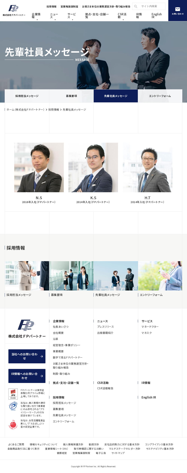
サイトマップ (118, 453)
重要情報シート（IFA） (56, 448)
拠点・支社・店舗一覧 (66, 383)
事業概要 (58, 351)
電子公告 (101, 453)
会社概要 (58, 333)
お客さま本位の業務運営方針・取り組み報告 (71, 365)
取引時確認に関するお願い (88, 448)
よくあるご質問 (16, 444)
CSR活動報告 (105, 388)
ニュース (54, 15)
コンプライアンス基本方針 (159, 444)
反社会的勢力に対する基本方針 (122, 444)
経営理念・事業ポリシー (67, 345)
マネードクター (150, 326)
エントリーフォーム (160, 96)
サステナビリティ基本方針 (160, 448)
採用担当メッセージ (27, 96)
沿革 (55, 339)
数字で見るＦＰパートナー (68, 357)
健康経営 (62, 453)
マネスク (147, 333)
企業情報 (36, 15)
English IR (157, 15)
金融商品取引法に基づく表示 (23, 448)
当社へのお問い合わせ (24, 356)
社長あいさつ (60, 326)
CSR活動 (122, 15)
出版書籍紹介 (105, 333)
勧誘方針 (94, 444)
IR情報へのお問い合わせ (24, 376)
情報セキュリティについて (43, 444)
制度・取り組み (61, 373)
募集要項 (71, 96)
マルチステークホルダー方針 (124, 448)
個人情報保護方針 (73, 444)
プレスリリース (105, 326)
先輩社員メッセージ (116, 96)
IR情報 (139, 15)
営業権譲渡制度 (81, 453)
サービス (72, 15)
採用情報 (53, 109)
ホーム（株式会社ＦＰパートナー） (26, 109)
